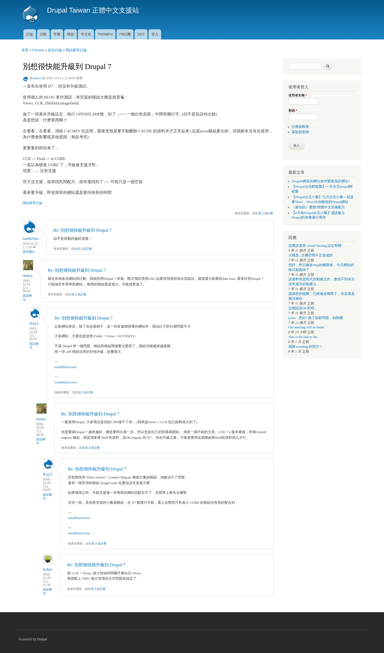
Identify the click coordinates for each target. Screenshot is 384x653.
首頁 (24, 50)
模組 (70, 34)
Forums (38, 50)
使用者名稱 (297, 95)
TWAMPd (105, 34)
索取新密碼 (300, 132)
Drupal (42, 639)
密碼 (292, 111)
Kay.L (37, 78)
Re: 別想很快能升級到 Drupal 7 (82, 230)
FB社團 (125, 34)
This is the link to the (302, 337)
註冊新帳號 (300, 127)
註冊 (270, 213)
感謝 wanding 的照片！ (305, 347)
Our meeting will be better (306, 327)
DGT (141, 34)
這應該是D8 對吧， (303, 308)
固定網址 (29, 251)
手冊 (56, 34)
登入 (154, 34)
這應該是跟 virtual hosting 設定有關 (315, 246)
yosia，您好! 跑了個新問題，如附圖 (315, 318)
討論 (29, 34)
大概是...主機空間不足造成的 (310, 255)
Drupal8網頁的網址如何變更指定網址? (321, 181)
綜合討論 (55, 50)
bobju (47, 569)
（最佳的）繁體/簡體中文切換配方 (318, 207)
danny (28, 275)
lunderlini (30, 238)
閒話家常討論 (76, 50)
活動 (43, 34)
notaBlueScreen (66, 367)
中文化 (86, 34)
